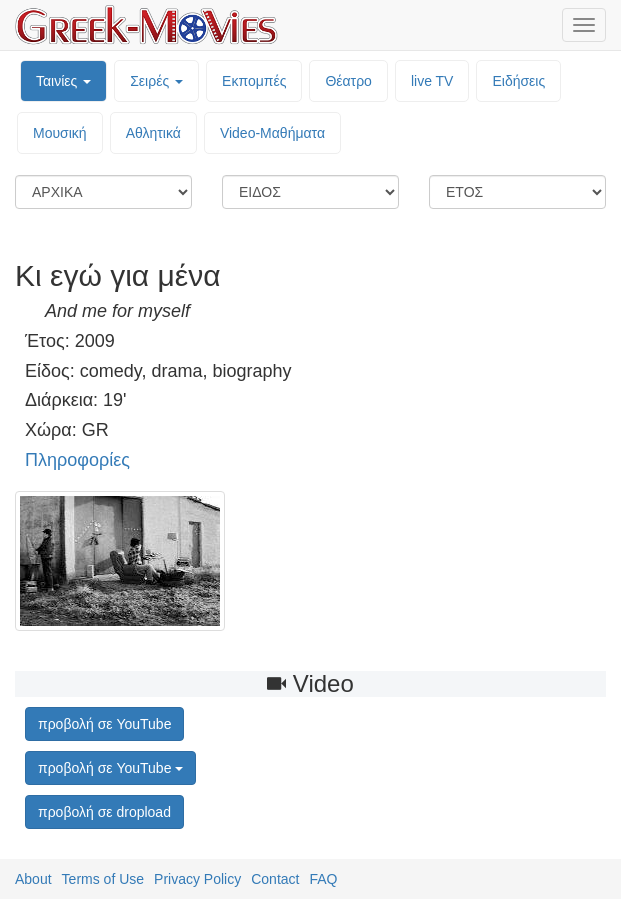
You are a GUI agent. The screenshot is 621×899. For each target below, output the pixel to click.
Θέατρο (348, 81)
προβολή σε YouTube (110, 768)
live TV (432, 81)
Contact (275, 879)
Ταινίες (63, 81)
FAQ (323, 879)
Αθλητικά (153, 133)
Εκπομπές (254, 81)
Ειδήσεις (518, 81)
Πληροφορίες (77, 460)
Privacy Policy (197, 879)
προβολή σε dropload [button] (104, 812)
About (33, 879)
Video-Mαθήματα (272, 133)
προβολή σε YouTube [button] (104, 724)
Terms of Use (103, 879)
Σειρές (156, 81)
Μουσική (60, 133)
